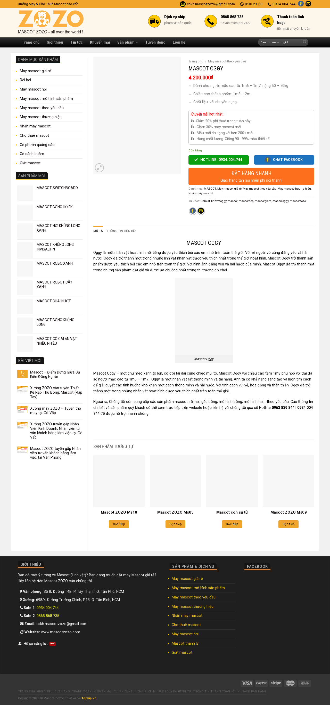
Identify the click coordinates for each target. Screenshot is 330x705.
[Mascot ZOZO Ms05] (175, 481)
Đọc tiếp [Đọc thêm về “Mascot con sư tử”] (232, 524)
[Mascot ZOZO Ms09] (288, 481)
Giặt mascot (30, 163)
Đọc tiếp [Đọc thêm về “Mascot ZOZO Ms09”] (289, 524)
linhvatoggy (218, 201)
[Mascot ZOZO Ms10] (119, 481)
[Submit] (304, 42)
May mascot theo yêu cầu (42, 108)
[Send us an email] (308, 4)
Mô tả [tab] (98, 231)
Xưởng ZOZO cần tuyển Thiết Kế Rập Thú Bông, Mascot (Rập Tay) (56, 392)
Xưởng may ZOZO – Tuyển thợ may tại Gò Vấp (55, 410)
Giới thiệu (55, 42)
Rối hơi (25, 80)
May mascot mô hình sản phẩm (46, 98)
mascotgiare (263, 201)
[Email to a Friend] (201, 211)
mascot (232, 201)
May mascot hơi (33, 89)
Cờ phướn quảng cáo (37, 145)
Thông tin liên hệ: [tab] (121, 231)
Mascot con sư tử (232, 512)
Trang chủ (30, 42)
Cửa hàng (62, 691)
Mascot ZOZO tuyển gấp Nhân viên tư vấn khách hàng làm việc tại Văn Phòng (55, 453)
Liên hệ (179, 42)
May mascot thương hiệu (41, 117)
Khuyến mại (100, 42)
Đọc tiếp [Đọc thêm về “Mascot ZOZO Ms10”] (119, 524)
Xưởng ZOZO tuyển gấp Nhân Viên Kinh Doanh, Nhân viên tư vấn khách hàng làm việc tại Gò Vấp (56, 430)
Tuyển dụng (155, 42)
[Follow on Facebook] (301, 4)
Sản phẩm (127, 42)
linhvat (205, 201)
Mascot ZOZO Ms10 (119, 512)
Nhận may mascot (35, 126)
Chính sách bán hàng (249, 691)
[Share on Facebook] (192, 211)
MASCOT (210, 188)
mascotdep (246, 201)
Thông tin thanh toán (211, 691)
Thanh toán (82, 691)
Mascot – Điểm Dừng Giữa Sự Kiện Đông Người (55, 374)
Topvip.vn (88, 698)
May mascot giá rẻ (35, 71)
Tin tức (76, 42)
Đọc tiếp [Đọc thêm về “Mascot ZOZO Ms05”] (175, 524)
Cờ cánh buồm (32, 154)
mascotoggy (280, 201)
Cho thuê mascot (34, 135)
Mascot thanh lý (185, 643)
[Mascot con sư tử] (232, 481)
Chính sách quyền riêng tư (169, 691)
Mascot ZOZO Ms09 (288, 512)
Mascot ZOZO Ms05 (175, 512)
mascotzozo (298, 201)
